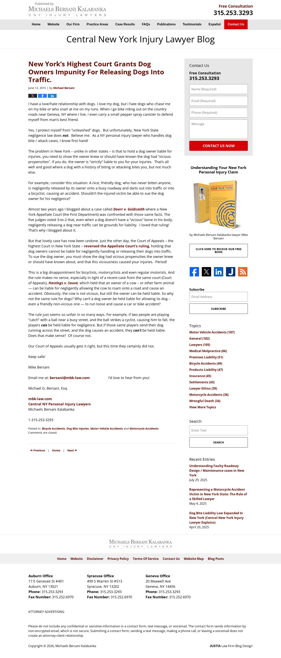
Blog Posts (216, 559)
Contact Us (236, 24)
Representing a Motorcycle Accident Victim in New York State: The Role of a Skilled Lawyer (218, 494)
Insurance (200, 376)
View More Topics (202, 407)
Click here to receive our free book (219, 250)
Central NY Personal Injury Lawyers (59, 404)
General (199, 338)
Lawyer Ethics (203, 388)
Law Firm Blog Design (231, 646)
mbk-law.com (40, 398)
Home (36, 24)
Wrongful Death (204, 401)
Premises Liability (206, 357)
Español (215, 24)
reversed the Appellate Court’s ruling (116, 246)
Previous (37, 450)
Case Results (125, 24)
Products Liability (206, 370)
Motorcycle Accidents (144, 428)
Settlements (201, 382)
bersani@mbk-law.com (70, 377)
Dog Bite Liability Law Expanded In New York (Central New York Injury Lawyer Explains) (216, 518)
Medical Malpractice (208, 351)
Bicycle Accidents (53, 428)
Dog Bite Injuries (78, 428)
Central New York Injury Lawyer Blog (67, 9)
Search (218, 442)
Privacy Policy (118, 559)
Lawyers (199, 345)
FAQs (146, 24)
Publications (166, 24)
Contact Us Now (219, 145)
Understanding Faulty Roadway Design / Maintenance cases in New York (216, 470)
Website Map (194, 559)
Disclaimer (95, 559)
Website (53, 24)
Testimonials (192, 24)
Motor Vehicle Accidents (106, 428)
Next (72, 450)
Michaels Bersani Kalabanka (75, 646)
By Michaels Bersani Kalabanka (233, 9)
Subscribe (196, 289)
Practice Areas (97, 24)
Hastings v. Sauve (63, 283)
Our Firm (73, 24)
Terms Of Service (146, 559)
